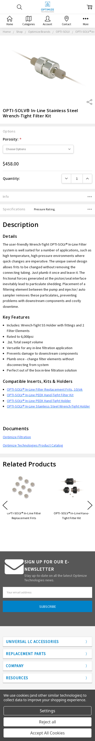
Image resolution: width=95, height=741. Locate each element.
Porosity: (12, 139)
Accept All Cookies (47, 733)
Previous (5, 505)
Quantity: (11, 178)
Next (90, 505)
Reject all (47, 722)
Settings (47, 711)
